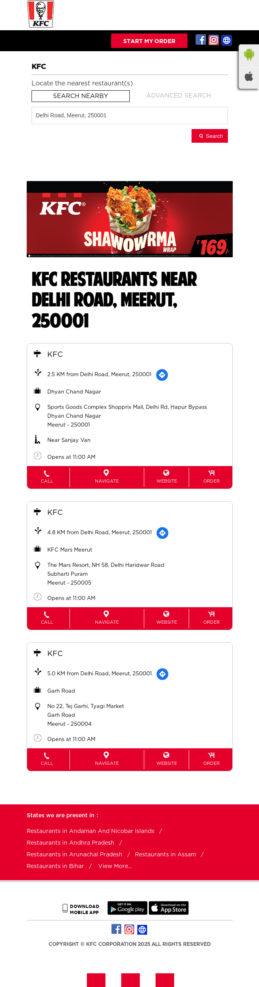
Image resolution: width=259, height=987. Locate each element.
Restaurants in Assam (165, 855)
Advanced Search (178, 96)
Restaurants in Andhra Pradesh (70, 843)
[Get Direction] (162, 375)
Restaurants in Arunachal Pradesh (74, 855)
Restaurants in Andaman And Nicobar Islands (90, 831)
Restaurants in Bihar (55, 866)
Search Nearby (80, 96)
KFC (55, 354)
